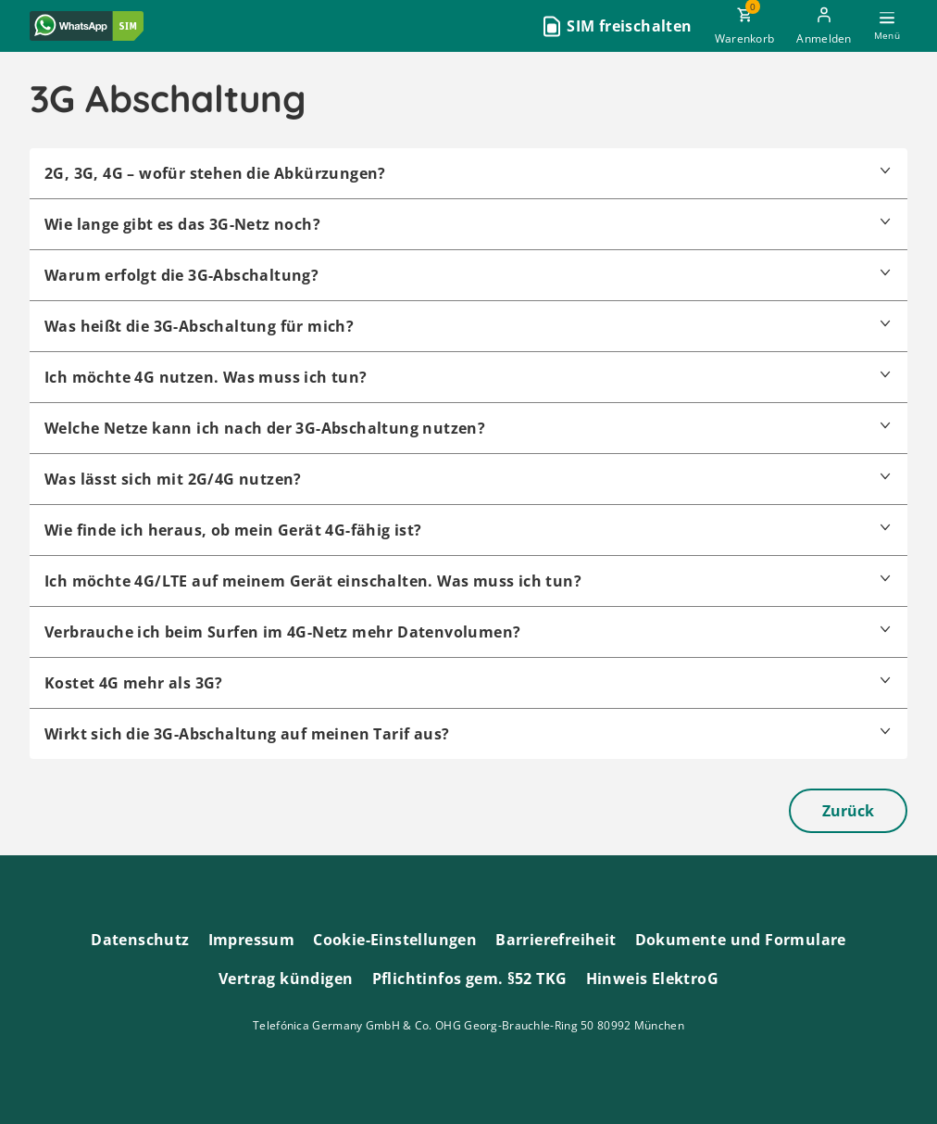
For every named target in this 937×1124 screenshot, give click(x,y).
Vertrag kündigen (286, 978)
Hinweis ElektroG (652, 978)
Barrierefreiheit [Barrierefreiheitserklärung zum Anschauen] (555, 939)
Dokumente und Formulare (740, 939)
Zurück (848, 811)
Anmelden (823, 38)
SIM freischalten (629, 26)
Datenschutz (140, 939)
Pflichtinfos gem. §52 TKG (470, 978)
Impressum (251, 939)
